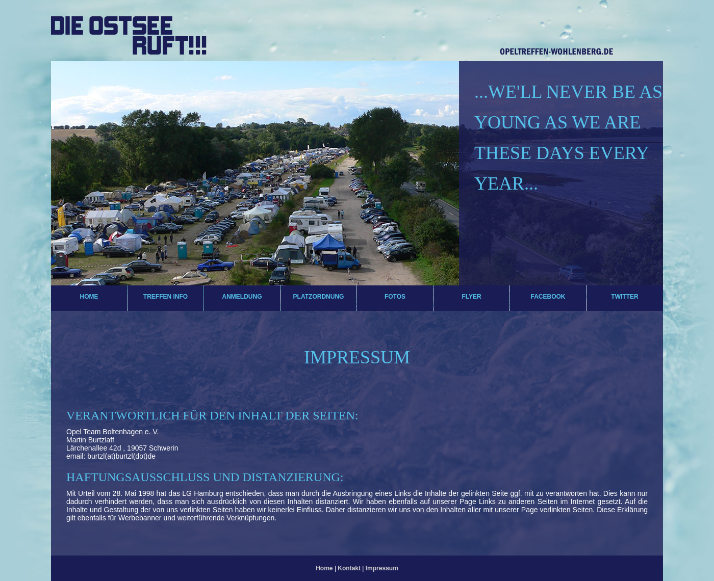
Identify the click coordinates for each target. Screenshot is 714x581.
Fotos (395, 296)
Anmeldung (242, 296)
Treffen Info (165, 296)
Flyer (471, 296)
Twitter (624, 296)
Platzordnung (318, 296)
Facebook (547, 296)
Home (89, 296)
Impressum (382, 568)
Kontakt (350, 568)
